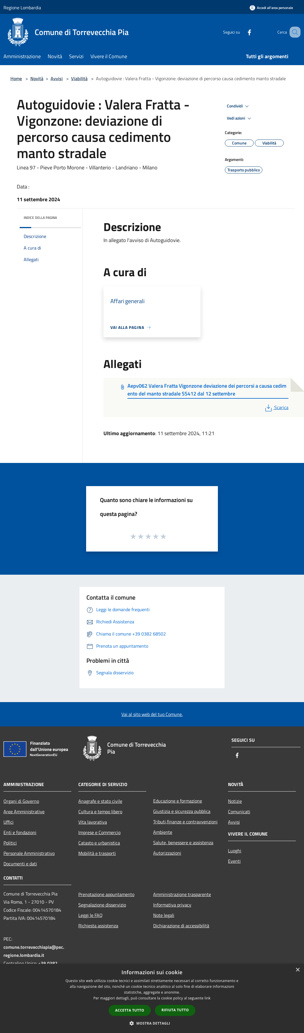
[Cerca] (294, 32)
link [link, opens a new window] (208, 998)
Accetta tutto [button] (129, 1010)
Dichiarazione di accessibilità (181, 925)
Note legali (163, 915)
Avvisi (57, 78)
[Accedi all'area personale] (271, 7)
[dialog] (152, 998)
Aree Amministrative (24, 811)
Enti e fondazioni (19, 832)
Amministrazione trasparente (182, 894)
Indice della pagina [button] (40, 217)
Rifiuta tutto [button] (175, 1010)
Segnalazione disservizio (102, 904)
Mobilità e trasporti (97, 853)
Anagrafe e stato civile (100, 801)
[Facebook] (242, 32)
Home (16, 78)
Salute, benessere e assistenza (183, 842)
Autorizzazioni (167, 852)
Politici (10, 842)
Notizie (235, 801)
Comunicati (239, 811)
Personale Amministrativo (29, 853)
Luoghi (234, 850)
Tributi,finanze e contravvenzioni (185, 821)
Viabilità (79, 78)
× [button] (297, 970)
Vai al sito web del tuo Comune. (152, 714)
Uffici (8, 821)
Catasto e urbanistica (99, 842)
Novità (36, 78)
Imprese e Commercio (99, 832)
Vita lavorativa (92, 821)
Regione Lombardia (22, 7)
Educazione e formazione (177, 800)
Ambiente (162, 832)
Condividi (239, 106)
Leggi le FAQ (90, 915)
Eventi (234, 861)
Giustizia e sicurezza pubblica (181, 811)
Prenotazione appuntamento (106, 894)
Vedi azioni (240, 118)
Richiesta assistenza (98, 925)
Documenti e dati (20, 863)
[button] (152, 1023)
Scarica (276, 407)
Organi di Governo (21, 801)
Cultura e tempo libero (100, 811)
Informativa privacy (172, 904)
